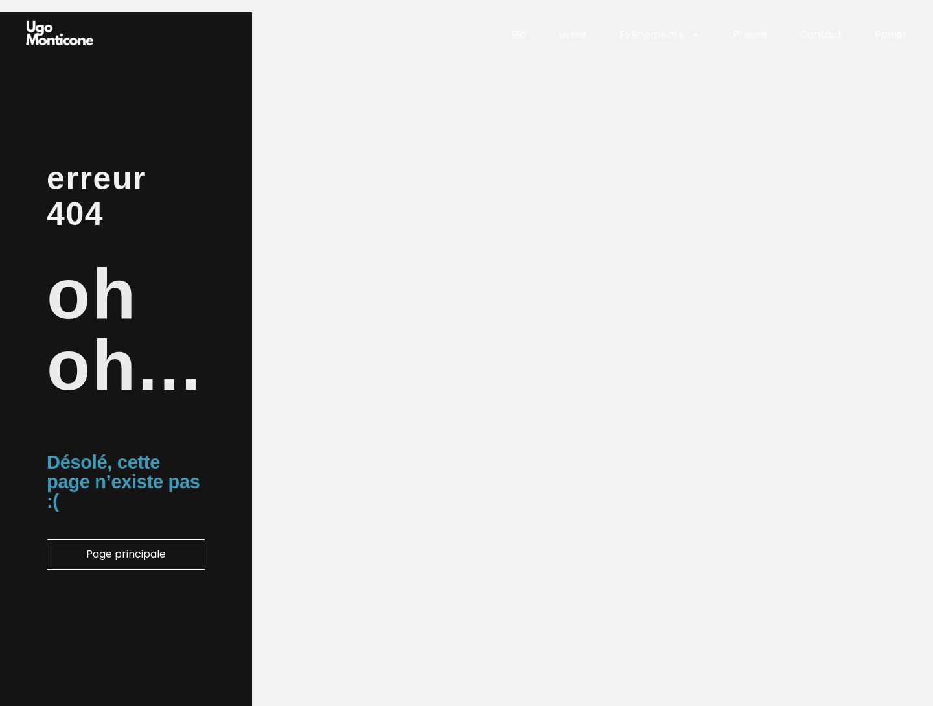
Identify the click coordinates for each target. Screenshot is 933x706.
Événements (659, 35)
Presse (750, 34)
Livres (573, 34)
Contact (821, 34)
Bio (518, 34)
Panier (891, 34)
